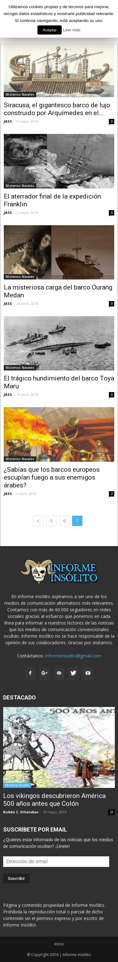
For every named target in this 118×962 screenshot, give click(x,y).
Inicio (59, 944)
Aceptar (49, 30)
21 (112, 812)
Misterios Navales (20, 94)
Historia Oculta (17, 785)
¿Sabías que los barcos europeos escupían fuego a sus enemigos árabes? (52, 477)
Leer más (72, 30)
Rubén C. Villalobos (20, 812)
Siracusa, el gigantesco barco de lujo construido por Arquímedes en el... (57, 109)
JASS (8, 121)
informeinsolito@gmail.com (73, 656)
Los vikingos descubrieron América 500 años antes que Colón (54, 799)
